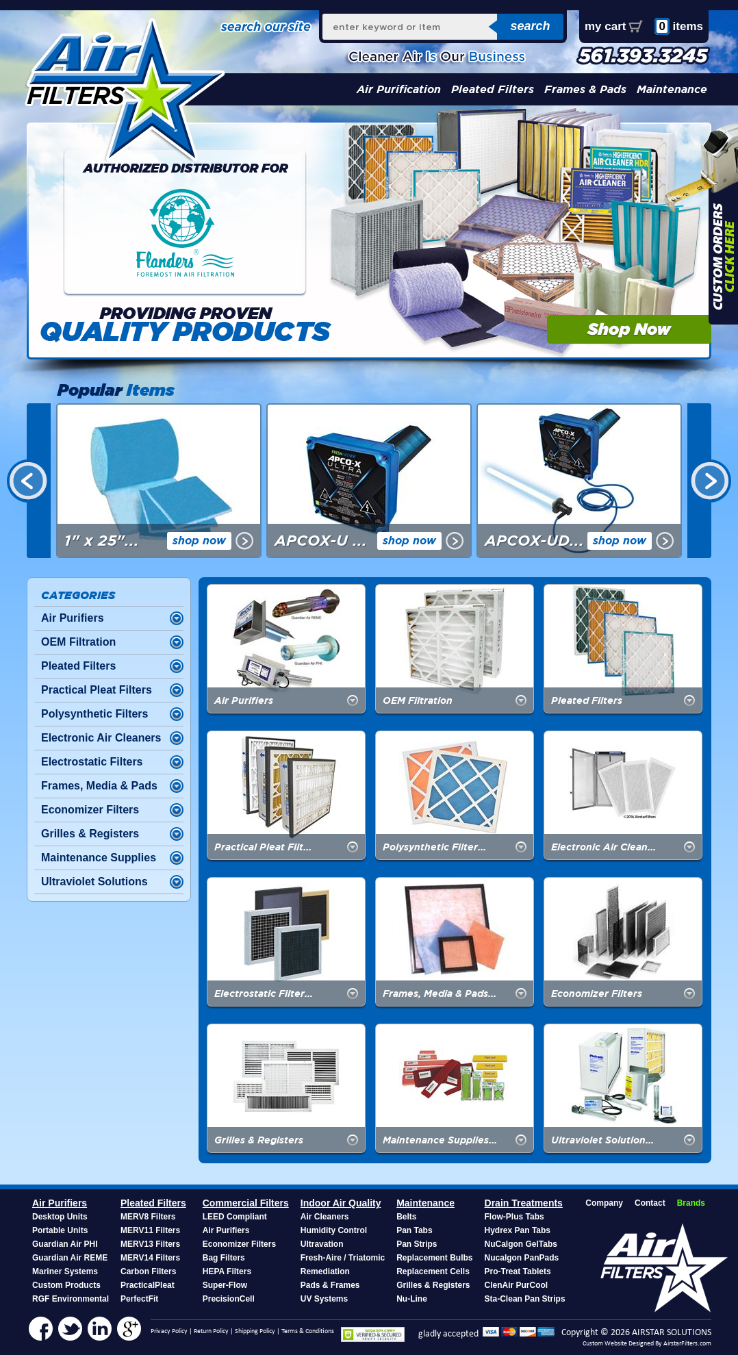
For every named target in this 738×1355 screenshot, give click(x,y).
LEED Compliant (235, 1216)
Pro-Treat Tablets (518, 1271)
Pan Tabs (414, 1230)
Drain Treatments (524, 1203)
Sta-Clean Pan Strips (525, 1299)
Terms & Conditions (307, 1331)
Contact (650, 1203)
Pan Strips (416, 1244)
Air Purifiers (72, 618)
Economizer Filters (90, 809)
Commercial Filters (246, 1203)
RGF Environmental (70, 1299)
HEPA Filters (227, 1271)
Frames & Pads (585, 89)
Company (604, 1203)
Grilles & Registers (90, 833)
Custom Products (66, 1285)
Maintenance (672, 89)
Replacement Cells (433, 1271)
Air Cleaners (325, 1216)
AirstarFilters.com (687, 1343)
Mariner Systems (65, 1271)
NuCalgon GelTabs (521, 1244)
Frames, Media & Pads (99, 786)
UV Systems (324, 1299)
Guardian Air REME (69, 1258)
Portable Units (60, 1230)
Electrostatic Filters (92, 762)
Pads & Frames (330, 1285)
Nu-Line (411, 1299)
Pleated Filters (492, 89)
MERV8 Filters (147, 1216)
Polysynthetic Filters (95, 714)
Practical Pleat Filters (96, 690)
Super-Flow (225, 1285)
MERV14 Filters (150, 1258)
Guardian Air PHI (65, 1244)
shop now (199, 540)
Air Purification (399, 89)
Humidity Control (334, 1230)
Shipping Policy (255, 1331)
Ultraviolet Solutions (94, 881)
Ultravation (322, 1244)
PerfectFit (139, 1299)
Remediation (325, 1271)
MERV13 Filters (150, 1244)
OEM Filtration (78, 642)
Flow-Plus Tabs (514, 1216)
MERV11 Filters (150, 1230)
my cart (605, 26)
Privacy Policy (169, 1331)
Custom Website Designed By (623, 1343)
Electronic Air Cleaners (101, 738)
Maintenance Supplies (98, 857)
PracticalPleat (147, 1285)
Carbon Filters (148, 1271)
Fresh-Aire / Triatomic (343, 1258)
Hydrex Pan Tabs (517, 1230)
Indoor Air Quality (341, 1203)
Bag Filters (224, 1258)
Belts (406, 1216)
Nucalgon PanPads (522, 1258)
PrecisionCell (229, 1299)
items (678, 26)
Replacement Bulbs (434, 1258)
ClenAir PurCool (516, 1285)
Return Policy (211, 1331)
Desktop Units (60, 1216)
